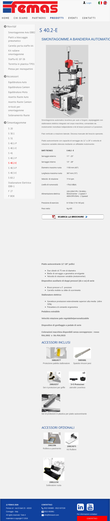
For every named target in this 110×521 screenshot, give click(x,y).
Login (88, 2)
